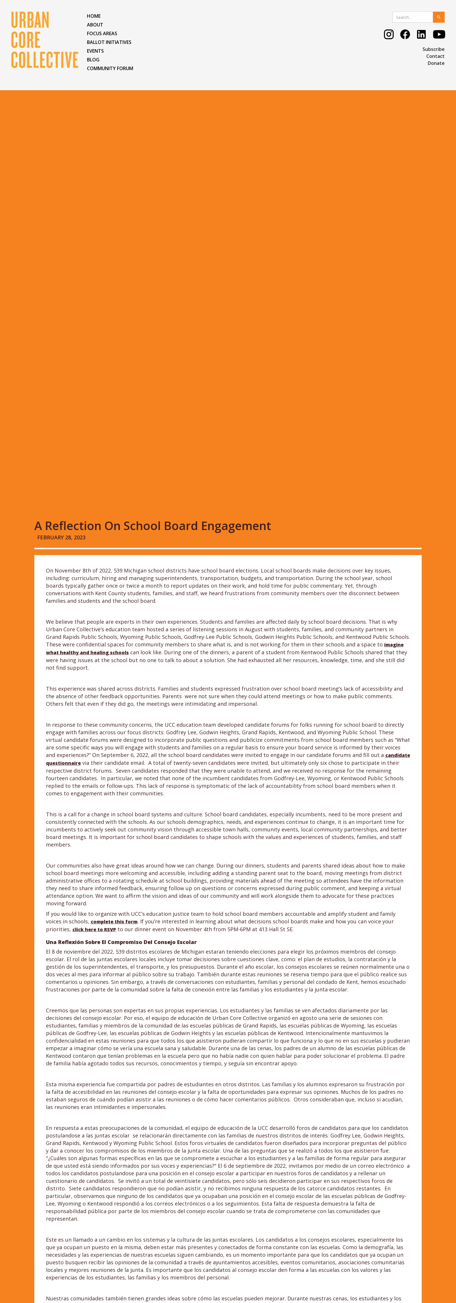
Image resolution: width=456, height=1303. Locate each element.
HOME (94, 16)
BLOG (93, 59)
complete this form (114, 539)
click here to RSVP (94, 547)
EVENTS (95, 51)
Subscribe (434, 49)
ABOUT (95, 25)
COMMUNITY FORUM (110, 68)
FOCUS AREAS (102, 33)
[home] (44, 40)
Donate (436, 63)
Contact (435, 56)
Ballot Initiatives (109, 42)
